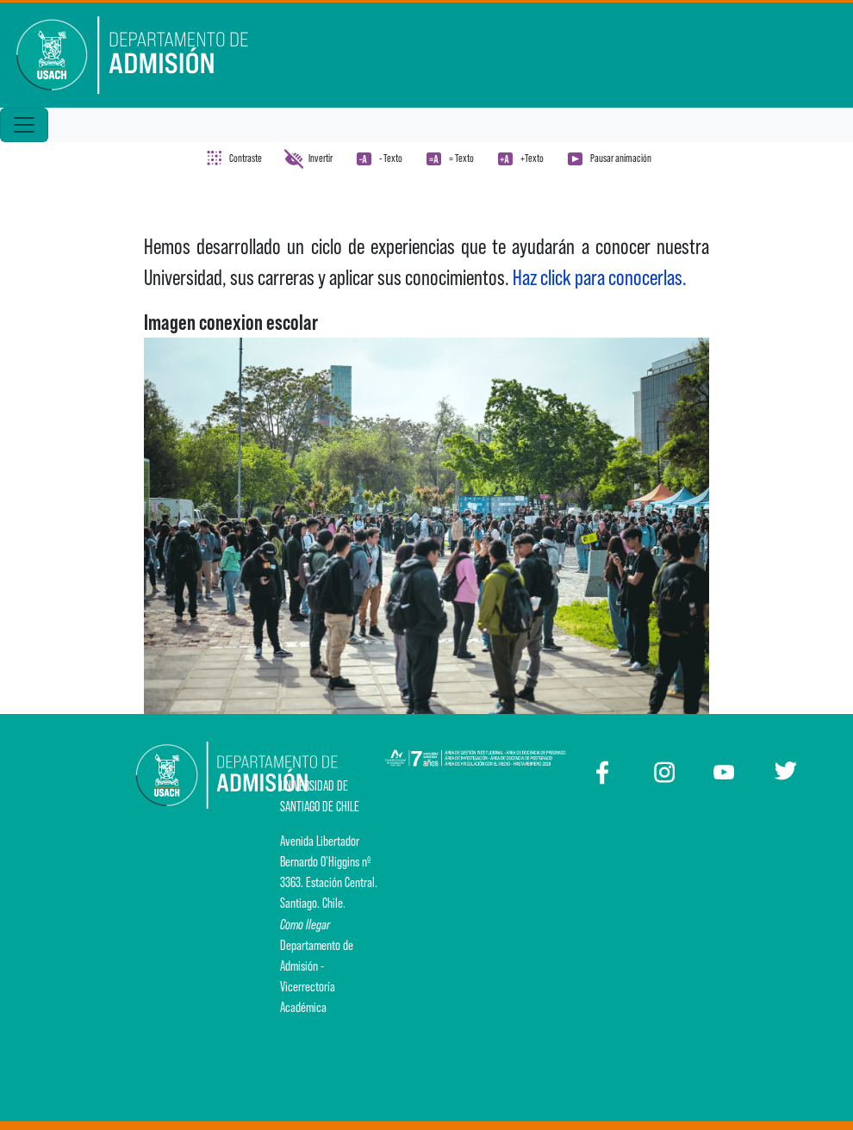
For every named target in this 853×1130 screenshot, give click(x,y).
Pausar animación (620, 158)
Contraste (245, 158)
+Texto (532, 158)
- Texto (390, 158)
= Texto (461, 158)
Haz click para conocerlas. (601, 277)
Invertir (320, 158)
